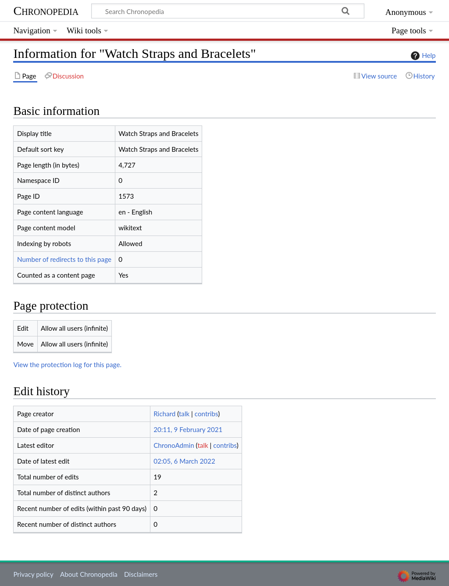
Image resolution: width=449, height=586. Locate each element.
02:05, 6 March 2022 (184, 461)
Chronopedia (45, 11)
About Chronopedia (89, 574)
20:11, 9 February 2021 (187, 429)
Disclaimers (140, 574)
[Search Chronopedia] (228, 11)
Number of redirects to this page (64, 259)
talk (184, 414)
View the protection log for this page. (67, 364)
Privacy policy (33, 574)
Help (422, 55)
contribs (206, 414)
